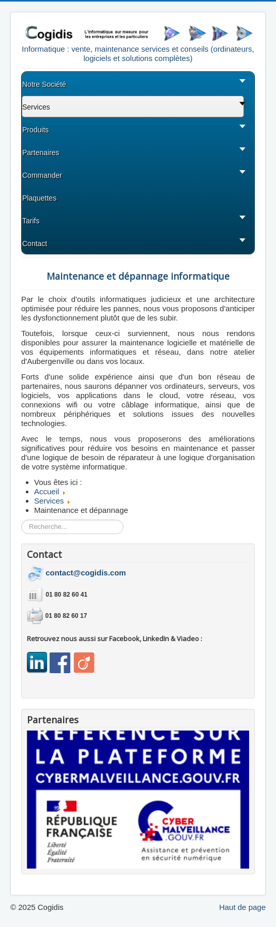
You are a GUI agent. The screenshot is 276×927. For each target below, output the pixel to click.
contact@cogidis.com (85, 572)
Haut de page (242, 907)
